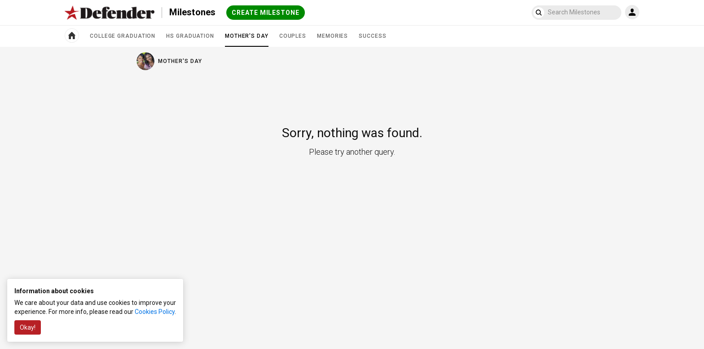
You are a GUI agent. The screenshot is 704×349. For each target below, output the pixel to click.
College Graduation (122, 36)
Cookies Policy (155, 311)
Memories (332, 36)
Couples (292, 36)
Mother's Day (246, 39)
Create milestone (265, 12)
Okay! (27, 327)
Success (372, 36)
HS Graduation (190, 36)
